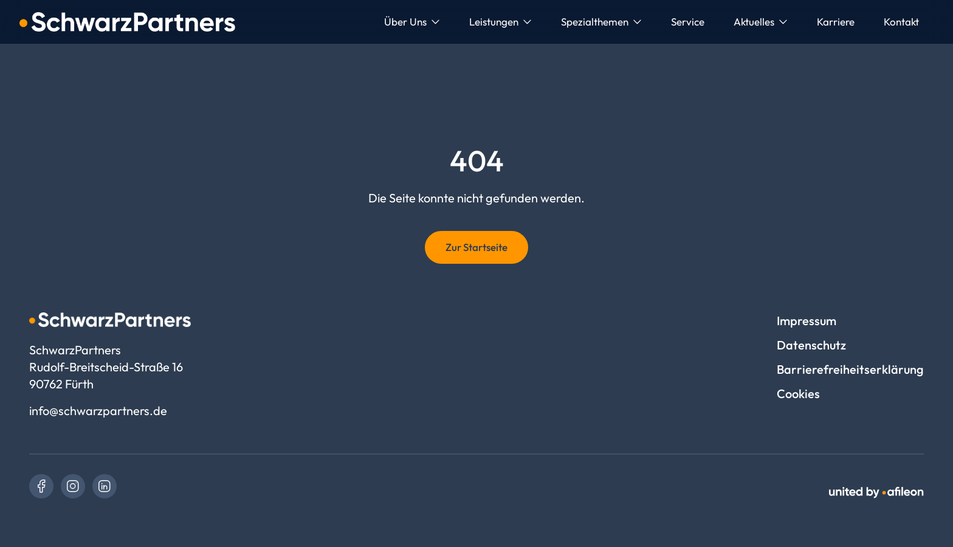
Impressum (806, 320)
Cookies (798, 393)
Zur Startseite (476, 247)
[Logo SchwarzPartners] (127, 22)
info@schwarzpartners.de (98, 410)
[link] (41, 486)
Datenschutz (811, 345)
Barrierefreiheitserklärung (850, 369)
